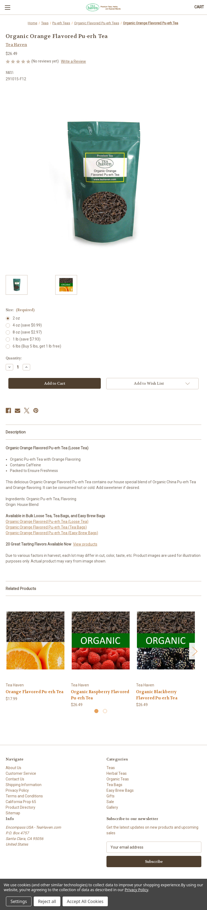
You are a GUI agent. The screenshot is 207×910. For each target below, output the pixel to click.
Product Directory (20, 807)
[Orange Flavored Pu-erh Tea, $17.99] (35, 640)
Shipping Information (24, 785)
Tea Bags (114, 785)
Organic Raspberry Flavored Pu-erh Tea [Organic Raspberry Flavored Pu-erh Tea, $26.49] (100, 695)
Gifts (110, 796)
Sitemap (13, 813)
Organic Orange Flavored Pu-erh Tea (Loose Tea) (47, 521)
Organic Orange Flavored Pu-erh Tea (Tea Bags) (46, 527)
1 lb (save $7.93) (26, 339)
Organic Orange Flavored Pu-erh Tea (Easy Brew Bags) (52, 533)
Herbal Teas (116, 773)
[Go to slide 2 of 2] (105, 711)
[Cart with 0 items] (199, 7)
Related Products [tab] (21, 588)
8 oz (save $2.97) (27, 332)
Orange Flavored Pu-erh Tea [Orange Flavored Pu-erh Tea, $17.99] (35, 691)
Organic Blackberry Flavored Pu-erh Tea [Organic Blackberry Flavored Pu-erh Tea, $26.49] (156, 695)
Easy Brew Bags (120, 790)
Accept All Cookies (85, 901)
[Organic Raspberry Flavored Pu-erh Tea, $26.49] (101, 640)
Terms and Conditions (24, 796)
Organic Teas (117, 779)
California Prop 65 (21, 802)
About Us (13, 768)
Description (16, 432)
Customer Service (21, 773)
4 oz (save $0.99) (27, 325)
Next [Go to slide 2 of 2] (194, 651)
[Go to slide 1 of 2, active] (96, 711)
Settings (19, 901)
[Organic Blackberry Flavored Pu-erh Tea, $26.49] (166, 640)
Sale (110, 802)
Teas (110, 768)
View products (85, 544)
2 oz (16, 318)
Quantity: (14, 358)
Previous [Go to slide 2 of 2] (7, 651)
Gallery (112, 807)
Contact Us (15, 779)
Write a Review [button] (73, 61)
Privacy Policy (17, 790)
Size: (20, 310)
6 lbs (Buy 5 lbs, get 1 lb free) (37, 346)
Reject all (47, 901)
